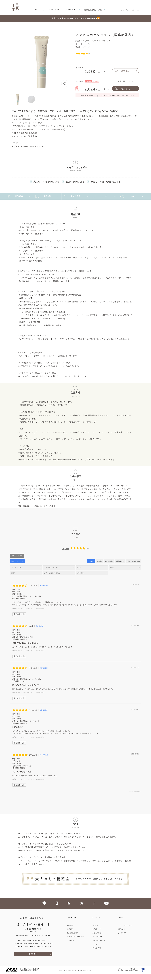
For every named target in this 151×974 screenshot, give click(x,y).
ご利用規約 (70, 940)
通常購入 (122, 70)
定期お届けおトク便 (98, 940)
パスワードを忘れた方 (125, 925)
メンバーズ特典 (97, 936)
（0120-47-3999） (33, 943)
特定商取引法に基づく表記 (75, 936)
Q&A (127, 196)
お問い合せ (33, 954)
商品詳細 (15, 196)
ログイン (95, 925)
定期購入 (122, 88)
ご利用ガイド (96, 929)
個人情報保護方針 (72, 933)
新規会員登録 (96, 933)
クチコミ (100, 196)
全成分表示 (72, 196)
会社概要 (70, 925)
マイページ (96, 944)
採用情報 (70, 929)
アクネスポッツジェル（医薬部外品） (31, 608)
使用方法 (43, 196)
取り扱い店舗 (96, 948)
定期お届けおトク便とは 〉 (128, 81)
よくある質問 (122, 933)
